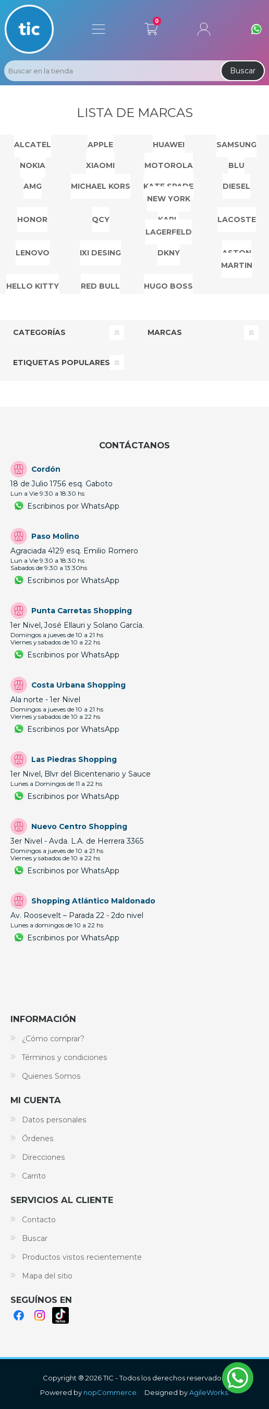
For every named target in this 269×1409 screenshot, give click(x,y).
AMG (32, 186)
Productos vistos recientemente (82, 1257)
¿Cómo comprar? (53, 1039)
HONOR (32, 219)
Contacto (39, 1220)
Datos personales (54, 1120)
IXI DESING (100, 252)
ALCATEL (32, 144)
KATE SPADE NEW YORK (168, 192)
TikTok (60, 1315)
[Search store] (111, 70)
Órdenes (38, 1138)
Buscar (242, 71)
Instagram (39, 1315)
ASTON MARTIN (236, 259)
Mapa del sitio (47, 1276)
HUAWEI (169, 144)
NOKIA (32, 165)
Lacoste (236, 219)
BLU (236, 165)
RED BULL (100, 286)
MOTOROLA (168, 165)
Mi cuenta (203, 29)
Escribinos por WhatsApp (73, 506)
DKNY (168, 252)
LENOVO (33, 252)
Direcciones (43, 1157)
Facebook (18, 1315)
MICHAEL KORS (100, 186)
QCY (100, 219)
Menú (98, 29)
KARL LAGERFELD (168, 226)
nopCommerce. (110, 1392)
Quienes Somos (51, 1076)
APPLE (100, 144)
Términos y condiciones (64, 1057)
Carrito (151, 27)
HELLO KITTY (32, 286)
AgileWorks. (209, 1392)
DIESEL (236, 186)
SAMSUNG (236, 144)
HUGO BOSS (168, 286)
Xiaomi (100, 165)
